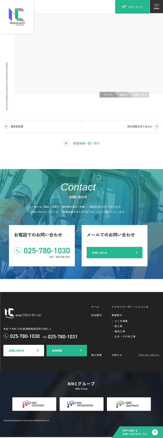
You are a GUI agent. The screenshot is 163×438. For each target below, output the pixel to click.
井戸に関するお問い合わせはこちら (135, 432)
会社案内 (96, 315)
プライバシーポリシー (149, 355)
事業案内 (116, 315)
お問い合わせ (132, 7)
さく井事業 (121, 321)
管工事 (118, 326)
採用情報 (57, 351)
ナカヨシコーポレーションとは (129, 307)
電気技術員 (17, 126)
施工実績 (96, 355)
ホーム (95, 307)
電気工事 (120, 332)
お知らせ (116, 355)
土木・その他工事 (125, 337)
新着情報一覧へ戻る (86, 143)
